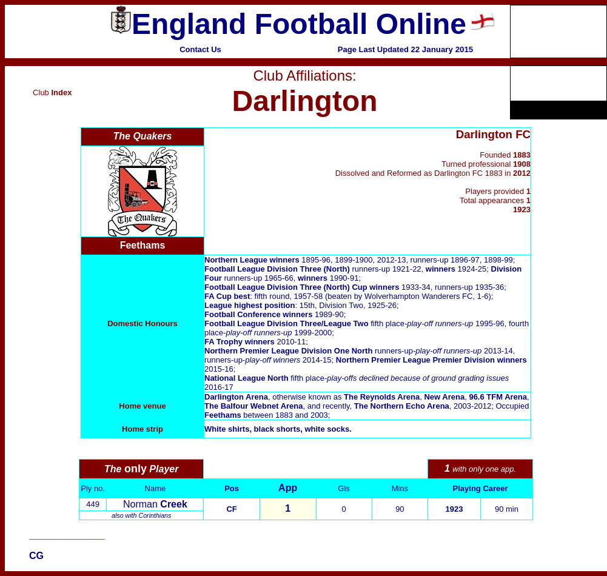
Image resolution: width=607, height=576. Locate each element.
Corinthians (154, 515)
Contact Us (200, 49)
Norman (155, 504)
